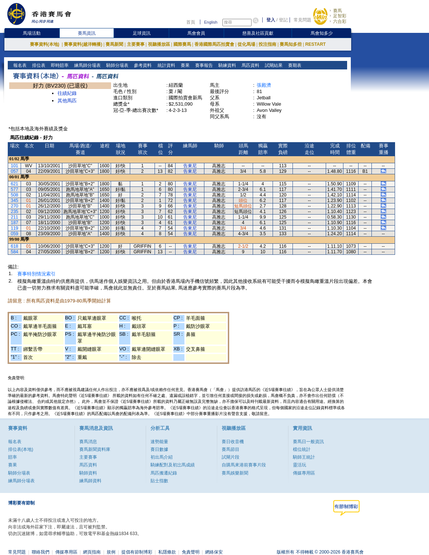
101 (14, 165)
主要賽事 (136, 44)
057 (14, 171)
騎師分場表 (116, 65)
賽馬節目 (230, 449)
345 (14, 200)
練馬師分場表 (87, 65)
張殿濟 (264, 85)
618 (14, 246)
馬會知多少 (322, 33)
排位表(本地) (20, 449)
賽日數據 (159, 449)
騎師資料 (88, 473)
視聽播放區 (159, 44)
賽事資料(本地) (45, 44)
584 (14, 251)
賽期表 (294, 65)
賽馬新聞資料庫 (94, 449)
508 (14, 195)
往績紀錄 (67, 93)
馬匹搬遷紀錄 (164, 473)
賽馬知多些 (291, 44)
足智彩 (339, 15)
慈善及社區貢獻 (257, 33)
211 (14, 217)
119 (14, 228)
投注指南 (267, 44)
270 (14, 206)
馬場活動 (32, 33)
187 (14, 222)
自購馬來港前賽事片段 (244, 464)
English (210, 22)
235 (14, 211)
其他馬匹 (67, 100)
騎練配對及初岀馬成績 (173, 464)
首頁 (190, 22)
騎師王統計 (304, 457)
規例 (111, 552)
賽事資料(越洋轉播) (83, 44)
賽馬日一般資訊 (308, 441)
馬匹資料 (249, 65)
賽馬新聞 (114, 44)
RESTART (315, 44)
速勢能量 (159, 441)
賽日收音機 (233, 441)
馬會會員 (196, 33)
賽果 (184, 65)
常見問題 (302, 20)
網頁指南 (92, 552)
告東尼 (190, 165)
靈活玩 (299, 464)
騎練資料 (226, 65)
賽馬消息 (88, 441)
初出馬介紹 (162, 457)
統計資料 (165, 65)
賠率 (12, 457)
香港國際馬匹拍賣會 (214, 44)
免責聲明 (191, 552)
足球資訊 (142, 33)
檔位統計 (302, 449)
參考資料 (142, 65)
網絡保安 (214, 552)
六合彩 (339, 21)
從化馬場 (246, 44)
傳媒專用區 (304, 473)
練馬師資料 (90, 480)
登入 (270, 20)
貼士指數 (159, 480)
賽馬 (337, 10)
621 (14, 183)
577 (14, 189)
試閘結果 (272, 65)
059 (14, 233)
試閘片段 (230, 457)
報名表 (19, 65)
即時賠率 (59, 65)
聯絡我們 (40, 552)
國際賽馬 (182, 44)
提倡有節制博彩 (136, 552)
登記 (283, 20)
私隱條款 (167, 552)
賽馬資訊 (87, 33)
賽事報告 (203, 65)
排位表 (38, 65)
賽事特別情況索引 (36, 274)
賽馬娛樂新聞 (235, 473)
